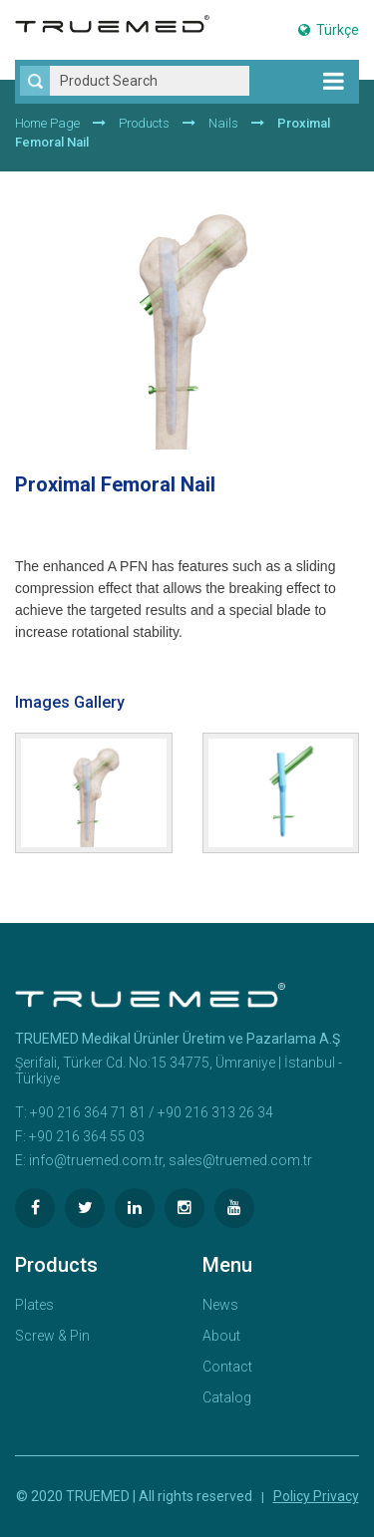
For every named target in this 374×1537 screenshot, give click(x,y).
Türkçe (328, 30)
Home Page (47, 123)
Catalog (226, 1397)
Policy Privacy (316, 1496)
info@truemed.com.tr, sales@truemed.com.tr (170, 1160)
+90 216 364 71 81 (88, 1112)
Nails (223, 123)
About (221, 1336)
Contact (227, 1367)
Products (144, 123)
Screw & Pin (52, 1336)
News (220, 1305)
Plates (34, 1305)
